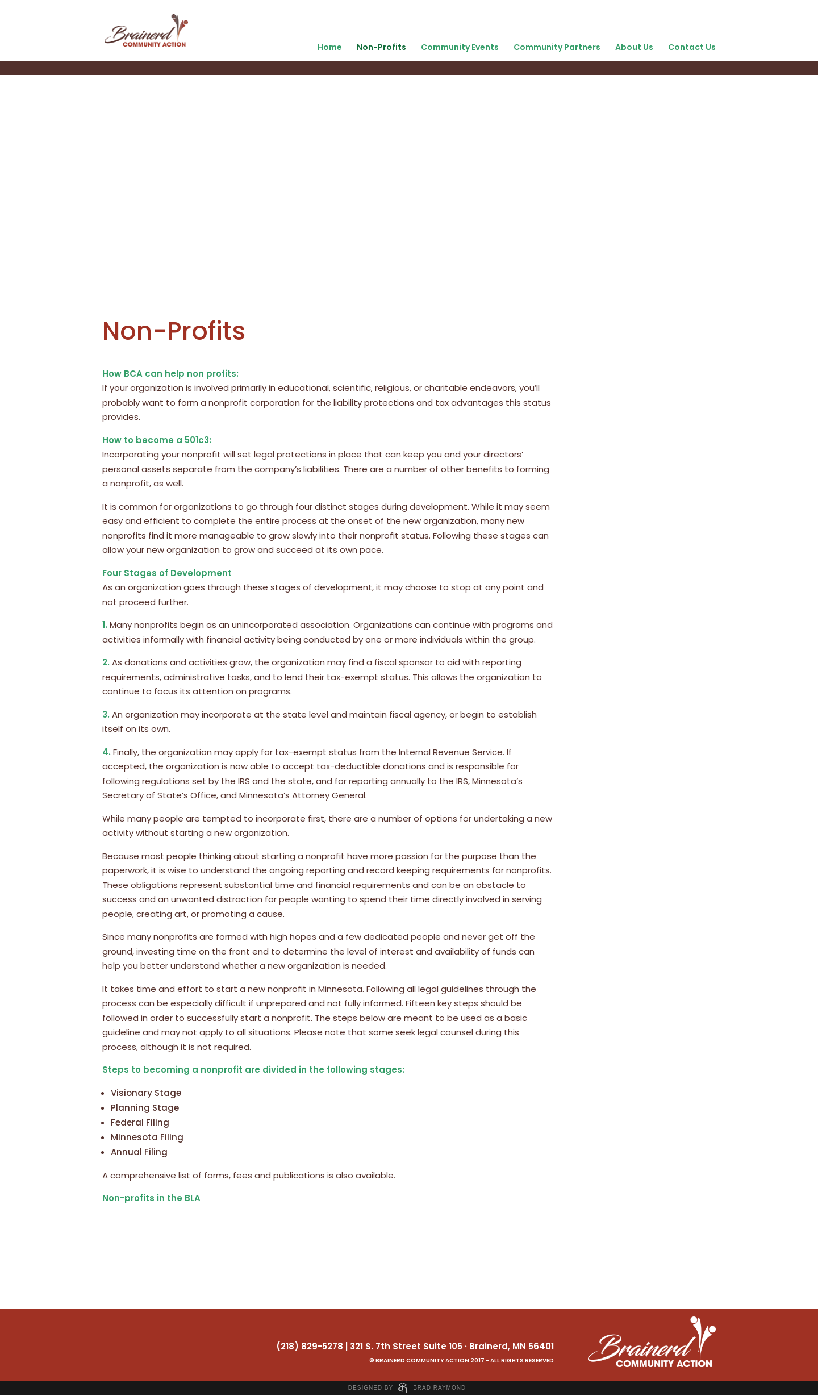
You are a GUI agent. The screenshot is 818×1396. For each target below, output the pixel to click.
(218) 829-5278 (309, 1346)
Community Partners (557, 47)
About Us (634, 47)
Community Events (460, 47)
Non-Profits (381, 47)
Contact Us (692, 47)
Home (330, 47)
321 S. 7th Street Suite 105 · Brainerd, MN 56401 (452, 1346)
